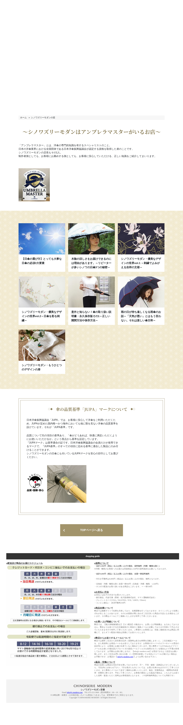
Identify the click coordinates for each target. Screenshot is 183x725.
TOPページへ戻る (91, 530)
